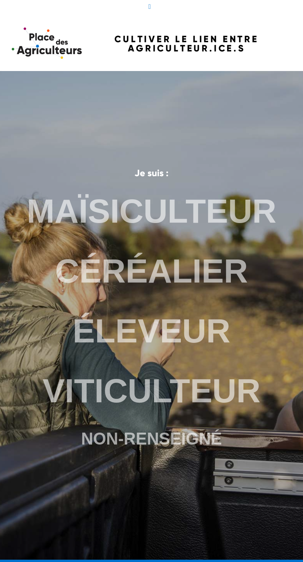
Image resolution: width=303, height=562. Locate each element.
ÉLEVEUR (151, 330)
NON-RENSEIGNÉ (151, 436)
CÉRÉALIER (151, 272)
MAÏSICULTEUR (151, 214)
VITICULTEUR (151, 389)
